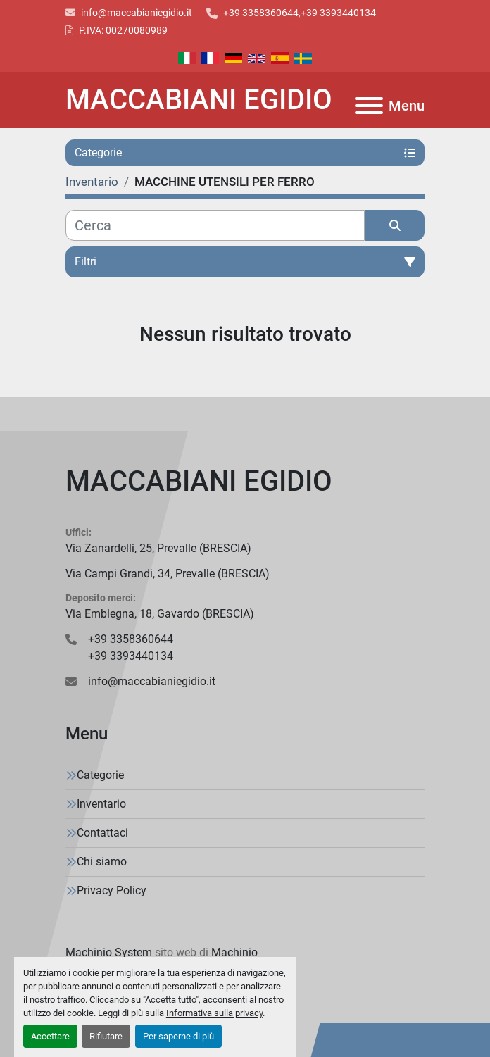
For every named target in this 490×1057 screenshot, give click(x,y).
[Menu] (369, 105)
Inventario (101, 804)
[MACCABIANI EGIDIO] (245, 482)
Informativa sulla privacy (214, 1013)
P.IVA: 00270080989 (123, 30)
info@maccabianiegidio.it (136, 12)
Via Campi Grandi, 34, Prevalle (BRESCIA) (167, 573)
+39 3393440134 (338, 12)
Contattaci (102, 832)
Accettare (50, 1036)
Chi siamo (102, 861)
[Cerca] (215, 225)
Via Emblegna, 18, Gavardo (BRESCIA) (159, 613)
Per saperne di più (178, 1036)
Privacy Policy (111, 890)
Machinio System (108, 952)
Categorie (100, 775)
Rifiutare (105, 1036)
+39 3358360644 (261, 12)
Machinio (234, 952)
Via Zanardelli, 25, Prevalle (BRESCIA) (158, 548)
